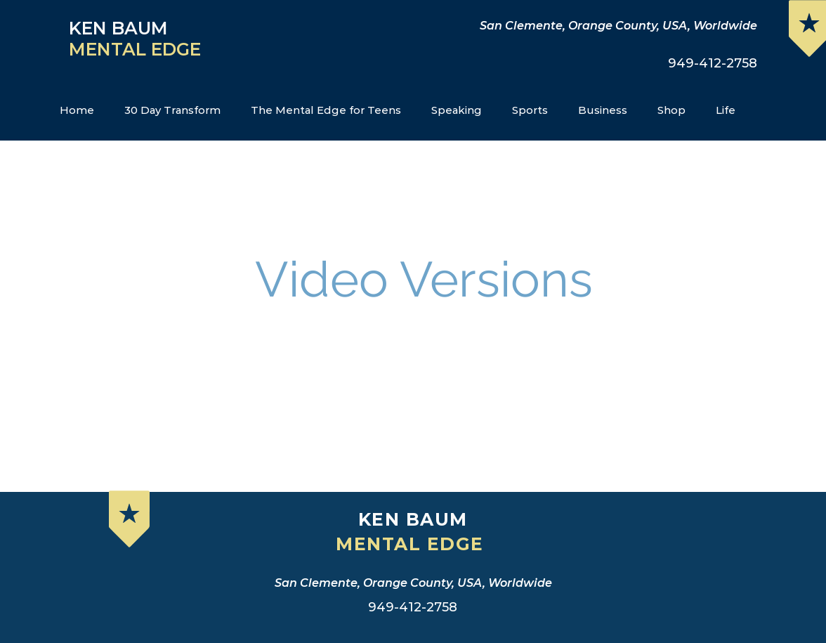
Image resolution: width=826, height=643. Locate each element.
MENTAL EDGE (137, 49)
